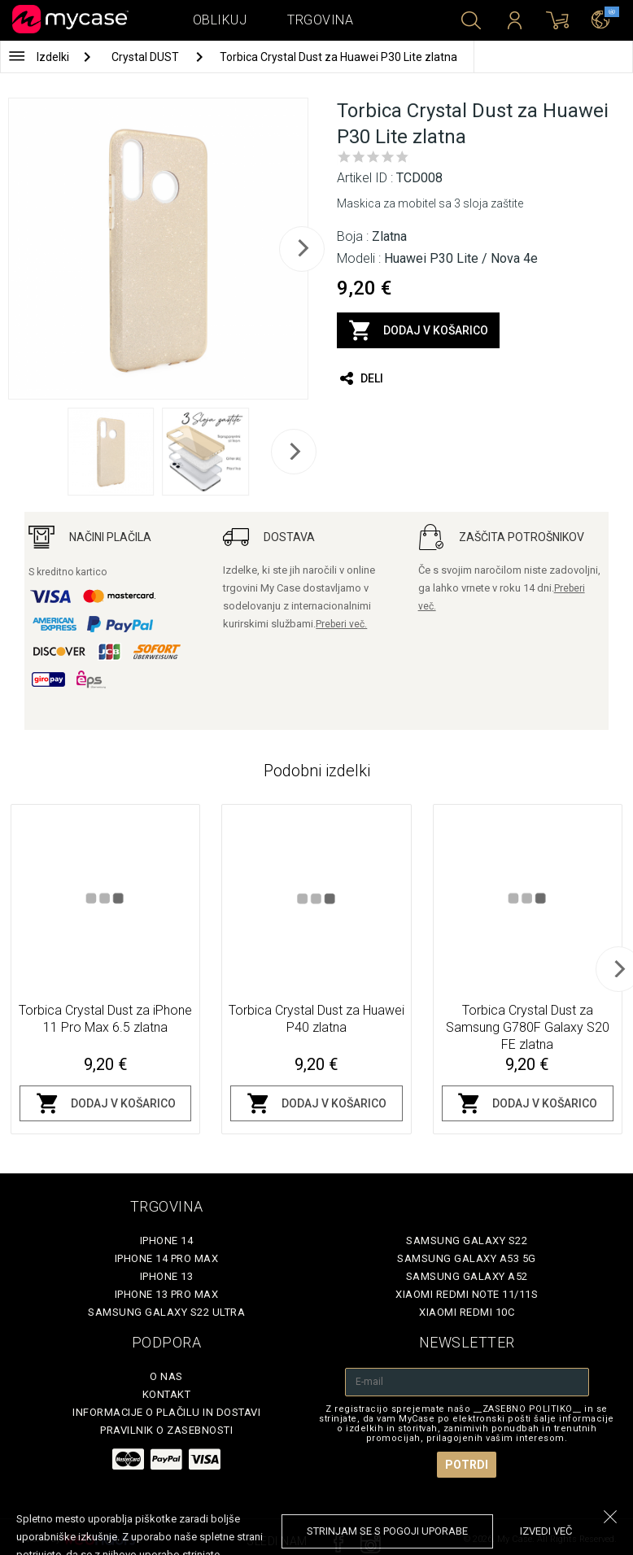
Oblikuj (220, 20)
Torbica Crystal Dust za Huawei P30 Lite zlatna (338, 56)
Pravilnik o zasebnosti (166, 1430)
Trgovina (320, 20)
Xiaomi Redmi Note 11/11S (466, 1294)
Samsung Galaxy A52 (467, 1276)
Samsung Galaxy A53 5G (466, 1258)
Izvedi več (546, 1531)
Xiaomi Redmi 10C (466, 1312)
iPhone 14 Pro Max (167, 1258)
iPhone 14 (167, 1240)
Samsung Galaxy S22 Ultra (166, 1312)
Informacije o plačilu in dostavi (166, 1412)
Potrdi (466, 1464)
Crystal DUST (146, 56)
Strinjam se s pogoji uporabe (387, 1531)
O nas (166, 1376)
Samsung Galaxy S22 (466, 1240)
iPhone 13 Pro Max (167, 1294)
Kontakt (166, 1394)
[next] (302, 249)
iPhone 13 (167, 1276)
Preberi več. (341, 624)
